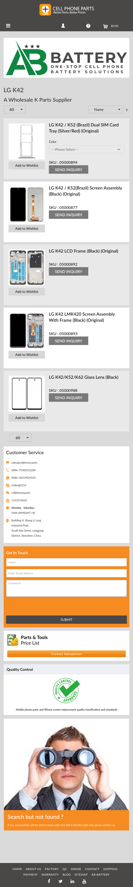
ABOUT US (33, 869)
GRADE (76, 869)
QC (64, 869)
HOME (17, 869)
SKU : (53, 162)
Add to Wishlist (26, 165)
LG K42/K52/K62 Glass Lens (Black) (83, 377)
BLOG (66, 874)
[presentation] (27, 605)
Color (52, 142)
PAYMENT (30, 874)
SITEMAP (81, 874)
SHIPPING (110, 869)
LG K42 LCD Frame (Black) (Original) (83, 251)
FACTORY (52, 869)
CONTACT (92, 869)
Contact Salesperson (66, 654)
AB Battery (100, 874)
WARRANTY (50, 874)
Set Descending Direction (126, 110)
